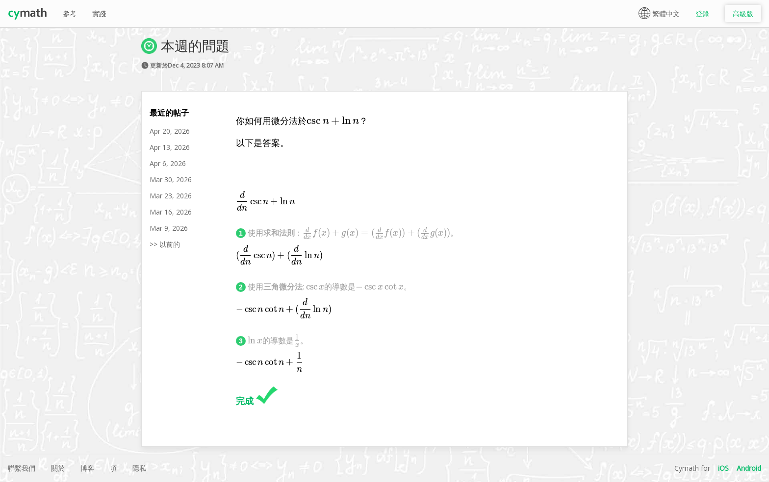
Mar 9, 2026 (169, 228)
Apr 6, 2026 (168, 163)
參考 (70, 13)
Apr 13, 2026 (170, 147)
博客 (87, 468)
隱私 (139, 468)
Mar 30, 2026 (171, 179)
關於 (58, 468)
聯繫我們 (21, 468)
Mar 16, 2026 (171, 212)
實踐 (99, 13)
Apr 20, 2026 (170, 131)
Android (749, 468)
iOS (723, 468)
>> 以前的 (165, 244)
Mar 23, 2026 (171, 195)
